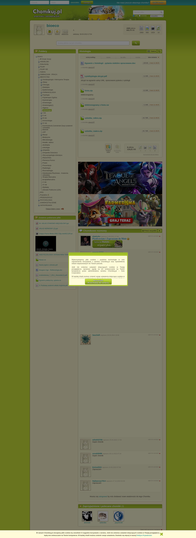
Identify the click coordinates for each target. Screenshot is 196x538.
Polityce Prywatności (144, 535)
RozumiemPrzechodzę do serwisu (98, 281)
